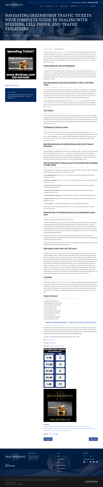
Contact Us (60, 471)
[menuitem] (7, 484)
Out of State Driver (66, 430)
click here (48, 106)
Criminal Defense (61, 465)
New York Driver (57, 430)
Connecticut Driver (48, 430)
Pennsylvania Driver (90, 428)
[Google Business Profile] (90, 456)
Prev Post (48, 439)
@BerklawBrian (52, 343)
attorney (65, 175)
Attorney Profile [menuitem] (49, 6)
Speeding (75, 426)
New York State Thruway (70, 428)
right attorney (73, 206)
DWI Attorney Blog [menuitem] (83, 6)
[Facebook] (84, 456)
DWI (58, 462)
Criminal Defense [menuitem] (63, 6)
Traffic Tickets (86, 426)
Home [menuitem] (41, 6)
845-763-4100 (93, 2)
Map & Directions (32, 460)
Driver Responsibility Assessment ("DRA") (53, 428)
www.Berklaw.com (50, 340)
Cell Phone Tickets (48, 426)
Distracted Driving (57, 426)
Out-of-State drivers (76, 100)
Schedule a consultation (63, 180)
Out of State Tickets (67, 426)
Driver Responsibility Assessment (52, 102)
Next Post (93, 439)
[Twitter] (87, 456)
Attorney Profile (61, 459)
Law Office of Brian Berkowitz (56, 346)
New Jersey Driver (81, 428)
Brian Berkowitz (63, 153)
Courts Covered (61, 468)
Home (58, 456)
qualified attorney (86, 60)
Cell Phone (65, 52)
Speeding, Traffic (57, 52)
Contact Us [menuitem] (93, 6)
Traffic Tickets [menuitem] (73, 6)
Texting (80, 426)
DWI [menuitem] (56, 6)
